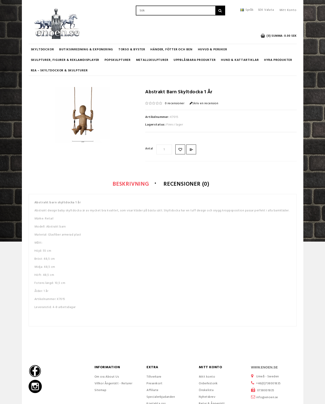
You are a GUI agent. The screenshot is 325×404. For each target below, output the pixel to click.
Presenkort (154, 383)
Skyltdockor (42, 49)
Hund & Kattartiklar (240, 60)
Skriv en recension (204, 103)
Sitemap (100, 390)
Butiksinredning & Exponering (86, 49)
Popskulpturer (118, 60)
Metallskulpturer (152, 60)
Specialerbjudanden (161, 397)
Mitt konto (207, 376)
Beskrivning (131, 184)
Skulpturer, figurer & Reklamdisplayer (65, 60)
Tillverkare (154, 376)
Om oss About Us (106, 376)
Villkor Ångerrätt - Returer (113, 383)
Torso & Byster (131, 49)
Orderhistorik (208, 383)
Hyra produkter (278, 60)
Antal (149, 148)
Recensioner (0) (186, 184)
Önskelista (206, 390)
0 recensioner (175, 103)
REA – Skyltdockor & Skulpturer (59, 70)
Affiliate (153, 390)
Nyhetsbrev (207, 397)
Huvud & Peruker (212, 49)
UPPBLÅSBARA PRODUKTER (195, 60)
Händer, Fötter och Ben (171, 49)
